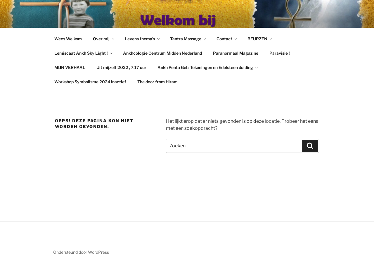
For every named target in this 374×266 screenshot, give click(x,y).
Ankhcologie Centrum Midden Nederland (162, 53)
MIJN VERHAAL (69, 67)
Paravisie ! (279, 53)
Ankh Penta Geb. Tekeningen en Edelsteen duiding (208, 67)
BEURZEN (260, 38)
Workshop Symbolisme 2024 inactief (90, 81)
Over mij (104, 38)
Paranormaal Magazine (235, 53)
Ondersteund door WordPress (81, 252)
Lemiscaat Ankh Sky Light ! (83, 53)
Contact (227, 38)
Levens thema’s (142, 38)
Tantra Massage (188, 38)
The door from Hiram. (158, 81)
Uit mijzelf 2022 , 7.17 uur (121, 67)
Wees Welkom (68, 38)
